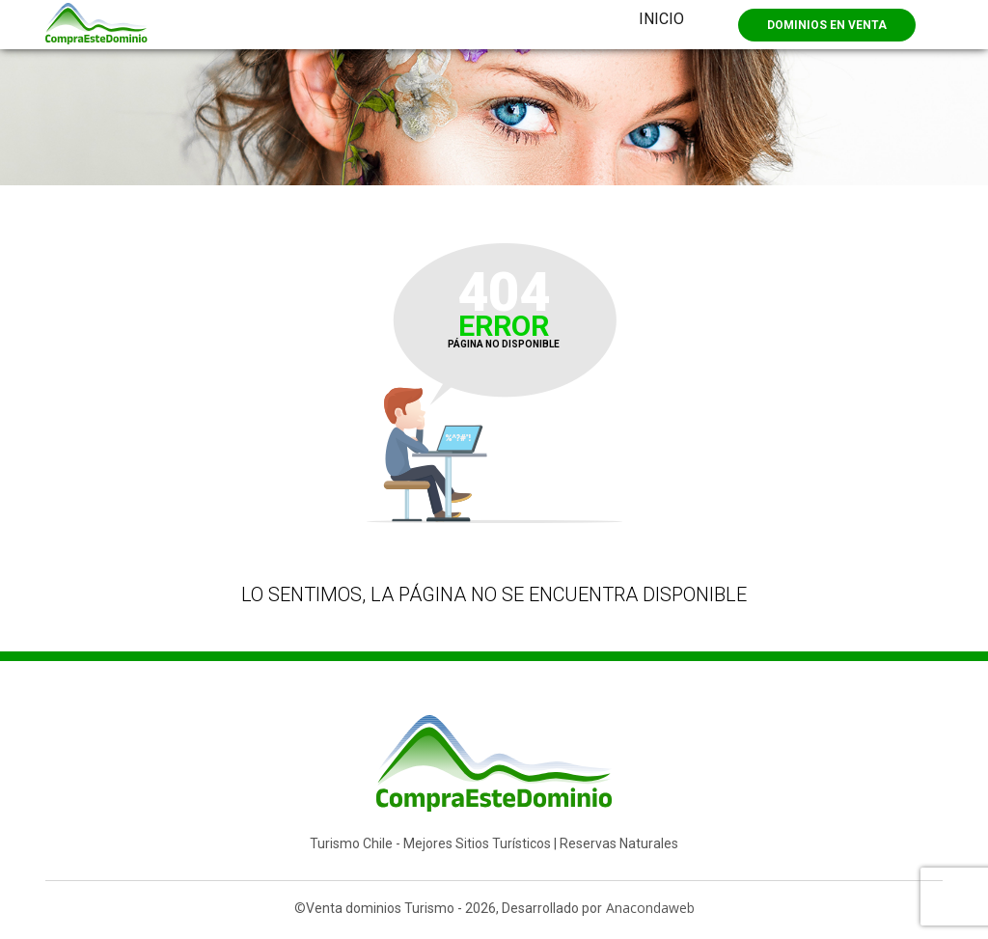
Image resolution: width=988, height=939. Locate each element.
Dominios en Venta (827, 25)
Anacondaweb (650, 907)
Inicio (661, 19)
